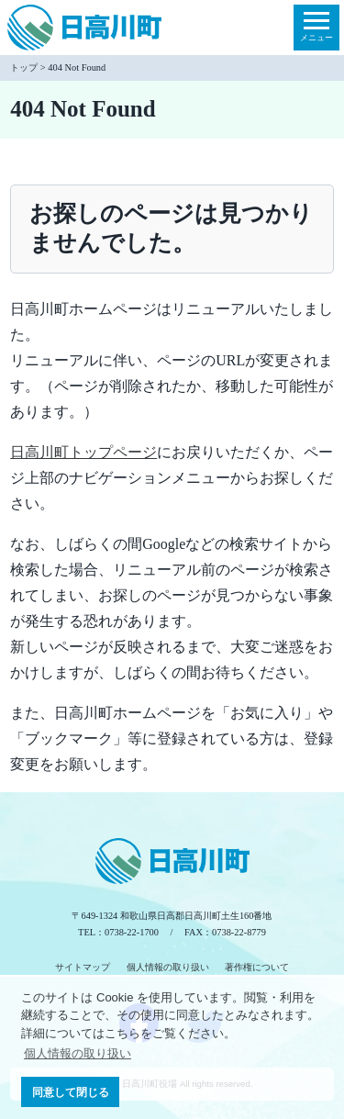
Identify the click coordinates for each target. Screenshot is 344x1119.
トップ (24, 67)
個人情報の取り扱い (168, 967)
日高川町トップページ (83, 452)
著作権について (257, 967)
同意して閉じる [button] (70, 1092)
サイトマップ (82, 967)
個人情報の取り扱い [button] (77, 1053)
